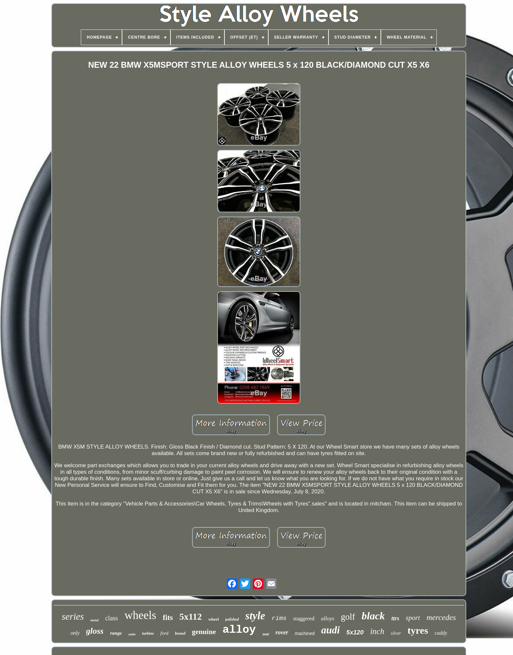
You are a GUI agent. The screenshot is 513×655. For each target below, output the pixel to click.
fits (168, 617)
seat (265, 634)
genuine (204, 632)
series (73, 616)
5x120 (355, 632)
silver (396, 633)
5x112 (190, 616)
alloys (327, 618)
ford (164, 633)
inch (377, 631)
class (111, 618)
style (255, 616)
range (116, 633)
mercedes (441, 617)
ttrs (395, 618)
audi (330, 630)
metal (94, 620)
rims (279, 618)
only (75, 633)
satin (131, 634)
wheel (213, 619)
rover (281, 632)
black (373, 616)
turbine (148, 633)
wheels (140, 615)
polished (232, 619)
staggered (303, 618)
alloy (239, 630)
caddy (440, 633)
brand (180, 633)
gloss (94, 631)
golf (348, 617)
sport (413, 618)
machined (305, 633)
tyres (418, 630)
